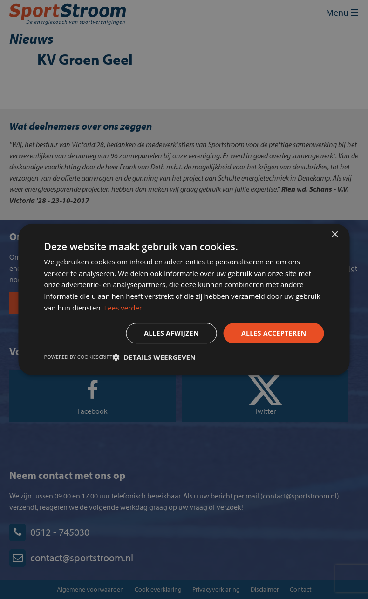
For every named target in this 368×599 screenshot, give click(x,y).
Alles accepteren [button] (274, 333)
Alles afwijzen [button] (171, 333)
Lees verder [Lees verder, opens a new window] (123, 307)
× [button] (334, 234)
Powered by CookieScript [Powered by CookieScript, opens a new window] (78, 356)
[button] (154, 357)
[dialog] (184, 299)
